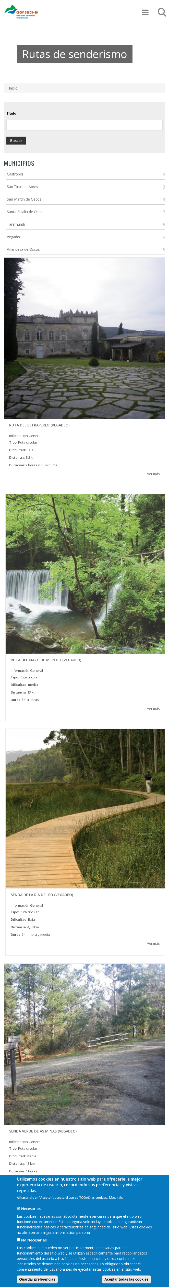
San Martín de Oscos (24, 199)
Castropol (15, 174)
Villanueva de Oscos (23, 249)
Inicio (13, 88)
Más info (116, 1205)
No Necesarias (34, 1247)
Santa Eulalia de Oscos (25, 211)
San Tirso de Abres (22, 186)
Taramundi (16, 224)
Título (11, 113)
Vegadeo (14, 236)
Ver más (153, 473)
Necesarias (31, 1216)
